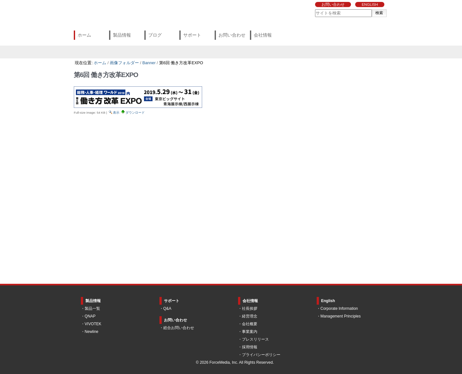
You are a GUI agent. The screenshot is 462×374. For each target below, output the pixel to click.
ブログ (155, 35)
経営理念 (249, 316)
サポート (192, 35)
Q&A (167, 308)
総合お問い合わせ (178, 328)
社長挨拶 (249, 308)
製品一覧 (92, 308)
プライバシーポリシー (261, 354)
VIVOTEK (93, 324)
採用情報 (249, 347)
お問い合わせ (333, 4)
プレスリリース (255, 339)
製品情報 (122, 35)
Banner (149, 62)
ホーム (84, 35)
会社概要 (249, 324)
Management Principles (341, 316)
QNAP (90, 316)
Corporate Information (339, 308)
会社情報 (263, 35)
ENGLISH (370, 4)
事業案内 (249, 331)
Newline (91, 331)
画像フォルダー (124, 62)
